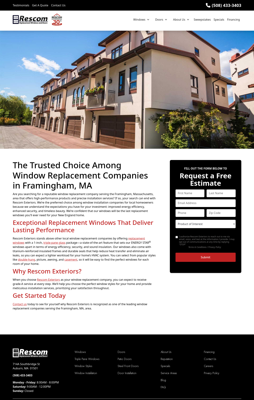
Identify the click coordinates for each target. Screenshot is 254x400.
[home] (37, 19)
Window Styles (83, 366)
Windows (139, 19)
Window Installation (86, 373)
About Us (179, 19)
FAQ (163, 387)
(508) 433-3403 (226, 5)
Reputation (167, 359)
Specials (219, 19)
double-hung (26, 259)
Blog (163, 380)
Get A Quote (40, 5)
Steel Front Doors (128, 366)
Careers (208, 366)
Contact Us (58, 5)
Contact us (20, 304)
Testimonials (21, 5)
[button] (141, 19)
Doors (159, 19)
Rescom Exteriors (48, 280)
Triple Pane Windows (87, 359)
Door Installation (127, 373)
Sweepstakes (202, 19)
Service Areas (169, 373)
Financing (233, 19)
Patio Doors (125, 359)
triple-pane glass (54, 243)
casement (70, 259)
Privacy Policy (211, 373)
